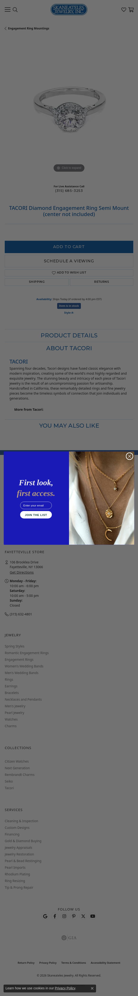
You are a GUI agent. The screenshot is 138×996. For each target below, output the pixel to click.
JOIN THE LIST (36, 514)
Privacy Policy (65, 988)
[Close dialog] (129, 456)
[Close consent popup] (92, 988)
